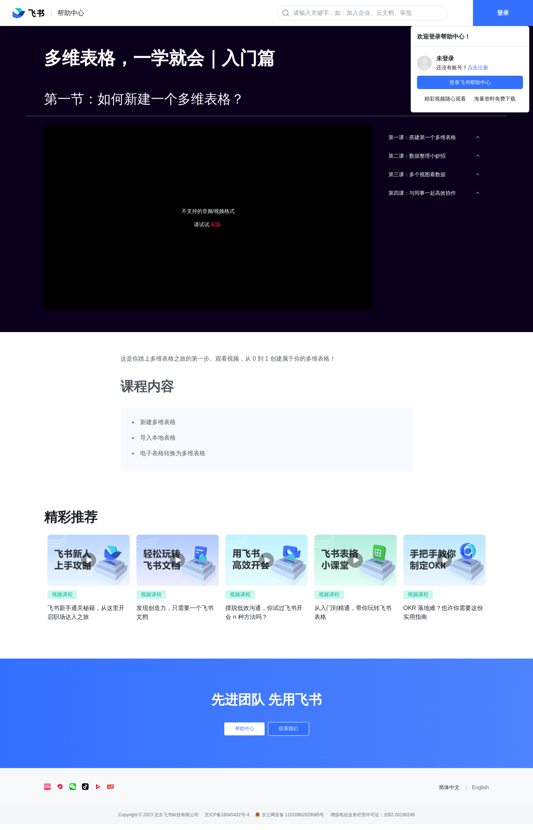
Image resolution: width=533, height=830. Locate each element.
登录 (501, 18)
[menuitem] (434, 137)
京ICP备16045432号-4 (227, 820)
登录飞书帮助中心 (470, 82)
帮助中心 (235, 731)
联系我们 (297, 731)
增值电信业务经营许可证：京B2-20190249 (372, 820)
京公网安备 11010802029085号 (289, 820)
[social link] (50, 792)
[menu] (434, 295)
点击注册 (477, 67)
